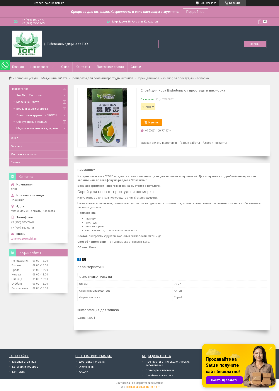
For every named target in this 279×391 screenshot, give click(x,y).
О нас (65, 67)
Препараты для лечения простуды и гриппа (102, 78)
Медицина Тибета (54, 78)
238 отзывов (208, 3)
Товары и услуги (26, 78)
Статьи (136, 67)
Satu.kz (158, 382)
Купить (153, 122)
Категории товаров (25, 366)
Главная (18, 67)
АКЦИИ (83, 371)
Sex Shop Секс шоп (29, 95)
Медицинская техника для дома (37, 128)
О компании (86, 366)
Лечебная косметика (159, 375)
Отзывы (16, 146)
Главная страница (24, 361)
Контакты (83, 67)
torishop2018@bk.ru (24, 238)
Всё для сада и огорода (32, 108)
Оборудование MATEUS (32, 121)
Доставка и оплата (110, 67)
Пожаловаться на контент (143, 386)
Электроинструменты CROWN (36, 115)
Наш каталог (40, 67)
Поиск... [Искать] (255, 43)
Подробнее (195, 12)
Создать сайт (42, 3)
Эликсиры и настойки (160, 370)
